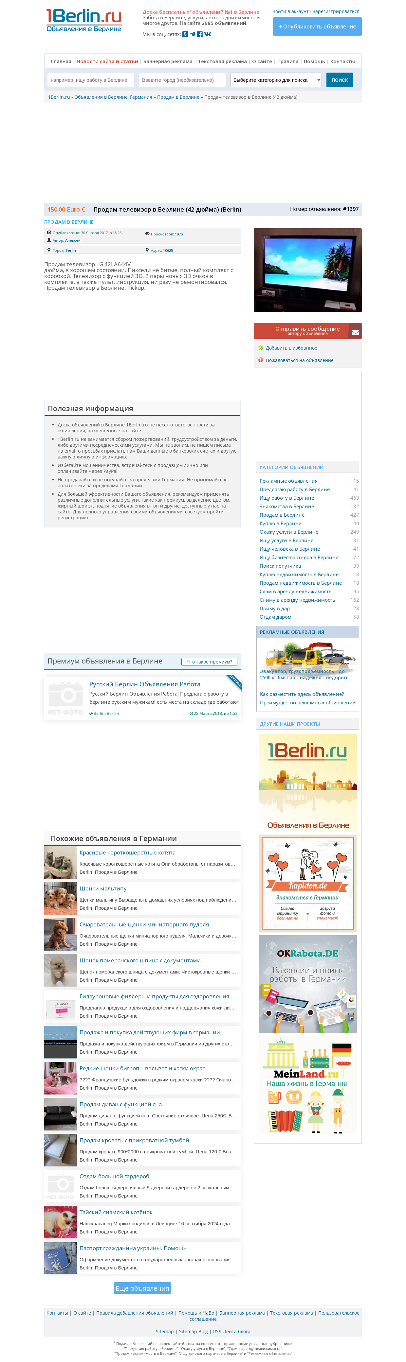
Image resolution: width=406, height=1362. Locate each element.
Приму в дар (275, 608)
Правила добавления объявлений (134, 1313)
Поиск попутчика (280, 565)
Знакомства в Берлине (287, 506)
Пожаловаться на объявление (300, 360)
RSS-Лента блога (231, 1331)
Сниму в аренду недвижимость (297, 599)
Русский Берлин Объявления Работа (145, 684)
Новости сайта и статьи (107, 61)
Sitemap (165, 1331)
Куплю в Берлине (280, 523)
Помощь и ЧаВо (196, 1313)
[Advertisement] (201, 152)
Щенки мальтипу (103, 888)
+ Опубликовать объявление (317, 26)
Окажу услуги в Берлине (289, 531)
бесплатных (175, 12)
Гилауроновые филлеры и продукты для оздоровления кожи (162, 996)
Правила (288, 61)
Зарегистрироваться (336, 11)
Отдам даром (275, 616)
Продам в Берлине (282, 514)
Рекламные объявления (289, 480)
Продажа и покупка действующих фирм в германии (150, 1032)
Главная (61, 61)
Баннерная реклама (168, 61)
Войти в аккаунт (290, 11)
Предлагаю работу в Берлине (295, 489)
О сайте (262, 61)
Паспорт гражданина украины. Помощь (133, 1248)
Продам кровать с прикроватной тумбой (134, 1140)
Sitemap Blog (193, 1331)
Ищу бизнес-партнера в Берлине (299, 557)
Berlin (70, 250)
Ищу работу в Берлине (287, 497)
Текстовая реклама (222, 61)
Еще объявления (142, 1288)
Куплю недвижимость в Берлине (299, 574)
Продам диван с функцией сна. (121, 1104)
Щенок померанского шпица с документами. (141, 960)
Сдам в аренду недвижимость (296, 591)
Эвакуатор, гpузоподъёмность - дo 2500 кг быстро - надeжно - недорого (304, 674)
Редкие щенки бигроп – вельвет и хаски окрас (142, 1068)
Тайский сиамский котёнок (116, 1212)
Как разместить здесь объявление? (302, 694)
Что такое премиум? (209, 662)
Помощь (314, 61)
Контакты (342, 61)
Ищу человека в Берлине (290, 548)
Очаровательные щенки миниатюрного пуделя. (145, 924)
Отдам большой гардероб (114, 1176)
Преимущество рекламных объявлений (308, 702)
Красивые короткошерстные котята (127, 852)
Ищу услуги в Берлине (286, 540)
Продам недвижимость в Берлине (301, 582)
